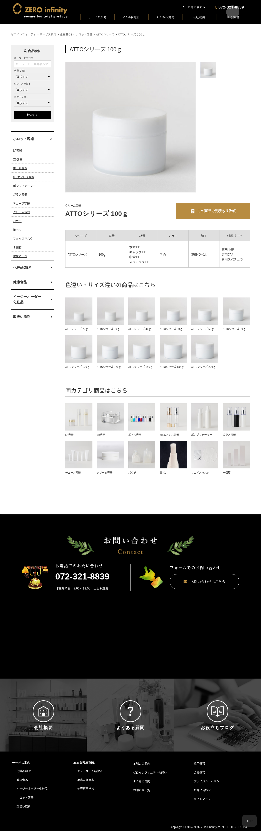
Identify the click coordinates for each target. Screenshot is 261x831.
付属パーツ (20, 256)
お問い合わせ (197, 7)
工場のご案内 (141, 763)
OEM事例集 (131, 17)
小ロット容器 (25, 797)
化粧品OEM (22, 267)
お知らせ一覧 (141, 790)
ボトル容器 (20, 168)
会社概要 (199, 17)
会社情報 (199, 772)
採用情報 (199, 763)
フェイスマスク (23, 238)
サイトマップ (202, 799)
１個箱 (17, 247)
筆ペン (17, 230)
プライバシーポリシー (208, 781)
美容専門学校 (85, 788)
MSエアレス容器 (23, 177)
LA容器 (17, 150)
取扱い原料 (21, 317)
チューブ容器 (21, 203)
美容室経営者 (85, 780)
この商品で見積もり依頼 (216, 211)
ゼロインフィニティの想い (150, 772)
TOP (249, 821)
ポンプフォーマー (24, 186)
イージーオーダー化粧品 (27, 299)
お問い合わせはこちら (204, 581)
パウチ (17, 221)
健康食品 (20, 282)
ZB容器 (17, 159)
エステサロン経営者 (90, 771)
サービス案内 (97, 17)
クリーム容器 (21, 212)
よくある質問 (165, 17)
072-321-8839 (82, 576)
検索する (32, 115)
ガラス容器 (20, 194)
